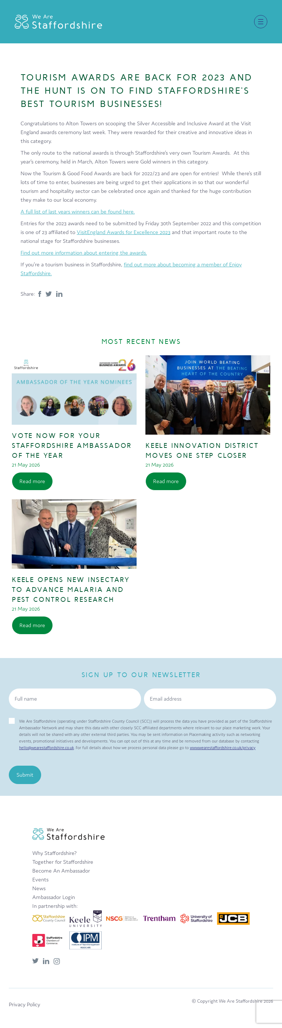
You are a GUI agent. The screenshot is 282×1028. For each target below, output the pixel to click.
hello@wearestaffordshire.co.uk (46, 747)
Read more (32, 481)
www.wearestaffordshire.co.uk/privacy (223, 747)
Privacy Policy (24, 1004)
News (39, 888)
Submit (25, 774)
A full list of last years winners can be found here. (78, 211)
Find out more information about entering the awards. (84, 252)
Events (40, 879)
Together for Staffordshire (62, 861)
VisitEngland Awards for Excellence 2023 (123, 232)
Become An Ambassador (61, 870)
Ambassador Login (53, 897)
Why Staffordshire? (54, 852)
